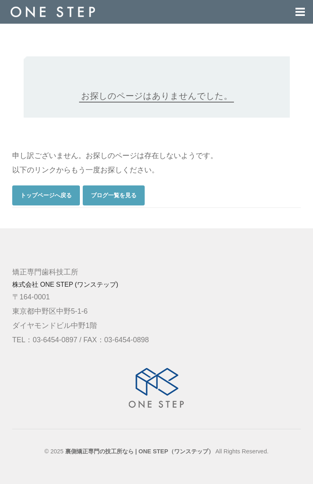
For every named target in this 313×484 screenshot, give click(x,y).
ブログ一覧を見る (114, 195)
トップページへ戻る (46, 195)
